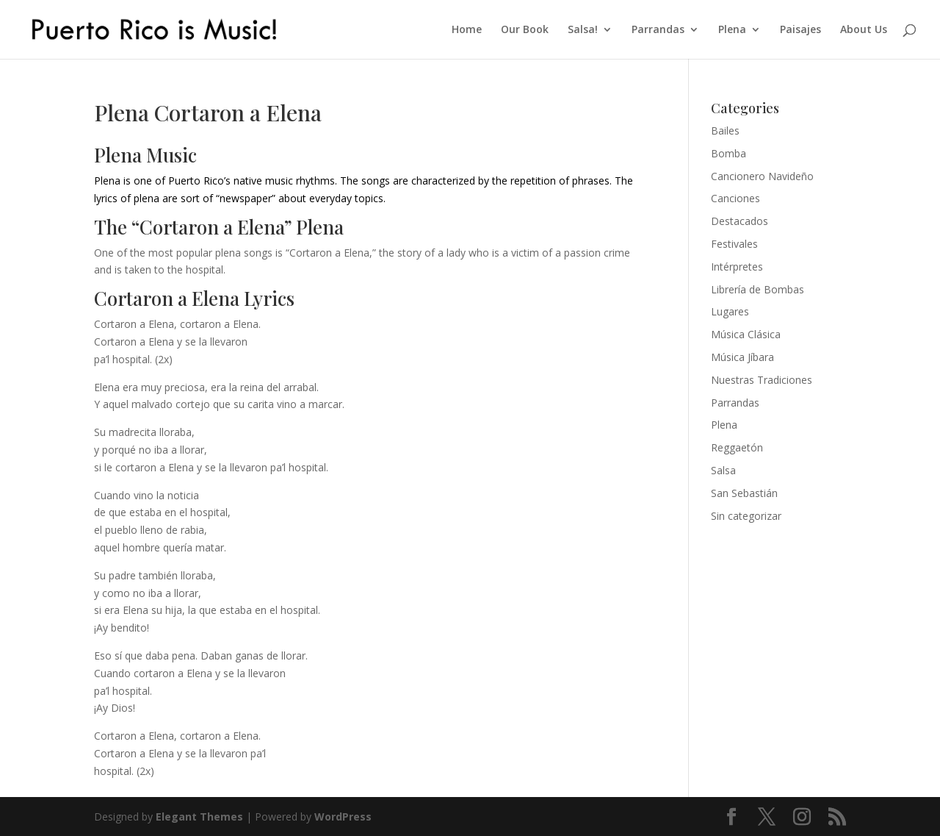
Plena (732, 30)
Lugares (730, 311)
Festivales (734, 244)
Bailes (725, 130)
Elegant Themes (199, 817)
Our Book (525, 30)
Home (467, 30)
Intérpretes (737, 267)
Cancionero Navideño (762, 176)
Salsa (723, 470)
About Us (863, 30)
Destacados (739, 221)
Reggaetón (737, 447)
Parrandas (658, 30)
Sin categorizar (746, 516)
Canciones (735, 198)
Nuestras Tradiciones (761, 380)
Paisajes (800, 30)
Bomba (728, 153)
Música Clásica (746, 334)
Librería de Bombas (757, 289)
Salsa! (583, 30)
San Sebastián (744, 493)
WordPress (343, 817)
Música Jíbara (742, 357)
